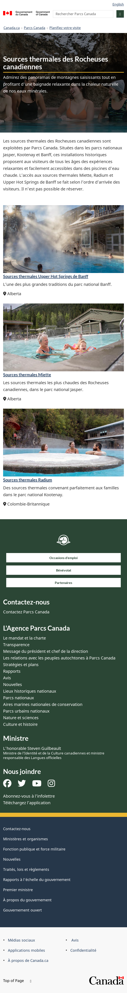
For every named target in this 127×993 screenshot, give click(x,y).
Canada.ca (12, 28)
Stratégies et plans (21, 664)
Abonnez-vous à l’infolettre (29, 796)
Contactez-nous (17, 828)
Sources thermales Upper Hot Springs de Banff (45, 276)
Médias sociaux (21, 940)
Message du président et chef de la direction (45, 651)
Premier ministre (18, 889)
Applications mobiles (26, 950)
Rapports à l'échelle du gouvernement (37, 879)
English (118, 4)
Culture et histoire (20, 724)
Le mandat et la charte (24, 638)
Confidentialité (83, 950)
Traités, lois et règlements (26, 869)
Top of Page (17, 980)
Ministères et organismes (25, 838)
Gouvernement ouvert (22, 910)
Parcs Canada (34, 28)
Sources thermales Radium (27, 479)
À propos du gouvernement (27, 899)
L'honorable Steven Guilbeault (53, 753)
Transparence (16, 644)
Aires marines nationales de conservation (42, 704)
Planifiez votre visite (65, 28)
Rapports (12, 671)
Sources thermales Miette (27, 374)
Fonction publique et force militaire (34, 849)
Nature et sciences (21, 717)
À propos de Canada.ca (28, 960)
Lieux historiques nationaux (29, 691)
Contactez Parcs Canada (26, 612)
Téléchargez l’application (26, 802)
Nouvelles (12, 684)
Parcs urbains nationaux (26, 711)
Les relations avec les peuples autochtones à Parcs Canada (59, 658)
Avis (7, 678)
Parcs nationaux (18, 698)
